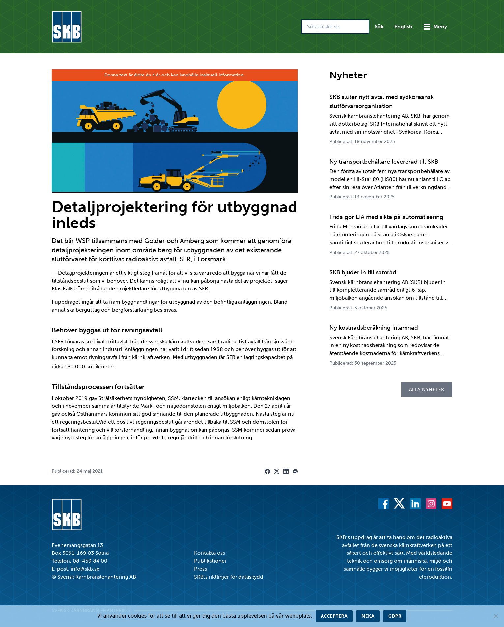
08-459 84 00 (90, 561)
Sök (379, 26)
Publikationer (210, 561)
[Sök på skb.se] (335, 26)
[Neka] (495, 616)
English (403, 26)
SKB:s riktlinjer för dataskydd (228, 577)
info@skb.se (85, 569)
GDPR (395, 616)
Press (200, 569)
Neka (368, 616)
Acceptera (334, 616)
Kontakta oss (209, 553)
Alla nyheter (426, 389)
